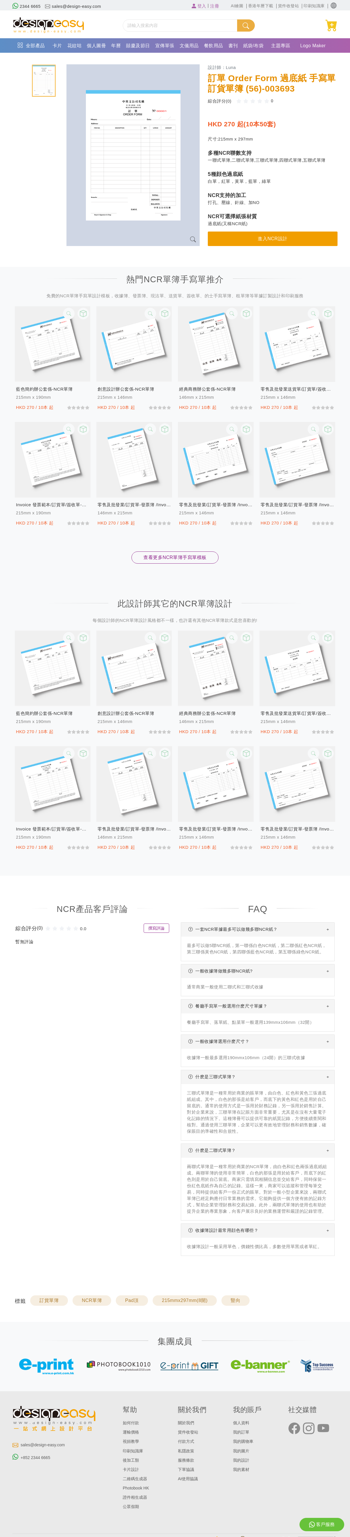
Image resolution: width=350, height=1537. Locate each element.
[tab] (43, 80)
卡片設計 (131, 1469)
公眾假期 (131, 1506)
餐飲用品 (213, 45)
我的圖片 (241, 1451)
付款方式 (186, 1441)
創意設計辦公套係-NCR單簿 (128, 389)
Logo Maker (313, 45)
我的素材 (241, 1469)
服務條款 (186, 1460)
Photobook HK (136, 1488)
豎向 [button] (235, 1300)
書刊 (233, 45)
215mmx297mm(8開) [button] (185, 1300)
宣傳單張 (164, 45)
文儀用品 (189, 45)
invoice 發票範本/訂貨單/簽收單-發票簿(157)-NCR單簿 (52, 504)
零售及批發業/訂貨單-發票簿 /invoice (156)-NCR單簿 (134, 504)
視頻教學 (131, 1441)
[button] (333, 6)
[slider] (254, 100)
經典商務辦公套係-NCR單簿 (209, 389)
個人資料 (241, 1423)
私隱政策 (186, 1451)
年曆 (116, 45)
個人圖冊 (96, 45)
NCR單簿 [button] (92, 1300)
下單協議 (186, 1469)
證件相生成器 (136, 1497)
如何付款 (131, 1423)
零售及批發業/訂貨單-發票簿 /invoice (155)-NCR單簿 (215, 504)
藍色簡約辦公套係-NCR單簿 (46, 389)
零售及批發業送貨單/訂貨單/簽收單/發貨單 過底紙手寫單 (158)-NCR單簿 (297, 389)
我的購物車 (244, 1441)
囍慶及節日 (138, 45)
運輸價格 (131, 1432)
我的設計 (241, 1460)
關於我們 (186, 1423)
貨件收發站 (189, 1432)
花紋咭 (74, 45)
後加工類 (131, 1460)
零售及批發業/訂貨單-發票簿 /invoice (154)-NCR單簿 (297, 504)
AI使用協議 (188, 1478)
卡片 (57, 45)
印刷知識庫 (134, 1451)
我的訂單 (241, 1432)
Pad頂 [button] (131, 1300)
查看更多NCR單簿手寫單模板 (175, 557)
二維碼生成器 (136, 1478)
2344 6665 (26, 6)
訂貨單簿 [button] (49, 1300)
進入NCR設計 (272, 238)
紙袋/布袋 (253, 45)
